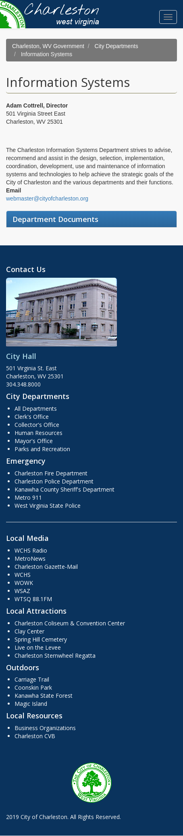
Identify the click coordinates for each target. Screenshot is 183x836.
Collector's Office (37, 425)
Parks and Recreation (42, 449)
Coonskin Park (33, 687)
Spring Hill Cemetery (41, 639)
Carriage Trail (32, 679)
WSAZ (22, 591)
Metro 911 (28, 497)
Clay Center (29, 631)
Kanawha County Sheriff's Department (64, 489)
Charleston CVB (35, 736)
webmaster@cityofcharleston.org (47, 198)
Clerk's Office (32, 416)
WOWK (24, 583)
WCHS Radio (31, 550)
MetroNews (30, 558)
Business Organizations (45, 728)
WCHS (23, 574)
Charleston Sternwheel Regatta (55, 655)
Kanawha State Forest (44, 695)
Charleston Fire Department (51, 473)
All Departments (36, 408)
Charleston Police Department (54, 481)
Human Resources (38, 433)
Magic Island (31, 703)
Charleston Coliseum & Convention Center (70, 623)
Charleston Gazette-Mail (46, 566)
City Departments (116, 46)
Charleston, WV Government (48, 46)
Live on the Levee (38, 647)
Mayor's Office (34, 441)
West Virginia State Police (48, 505)
